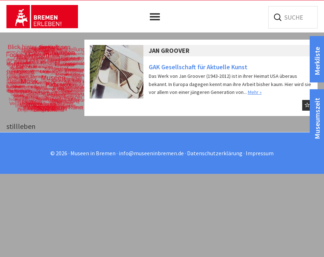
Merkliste (317, 61)
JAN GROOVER (169, 50)
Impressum (260, 153)
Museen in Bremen (42, 16)
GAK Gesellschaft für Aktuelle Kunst (198, 67)
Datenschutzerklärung (214, 153)
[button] (156, 17)
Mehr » (255, 92)
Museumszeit (317, 118)
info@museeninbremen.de (151, 153)
